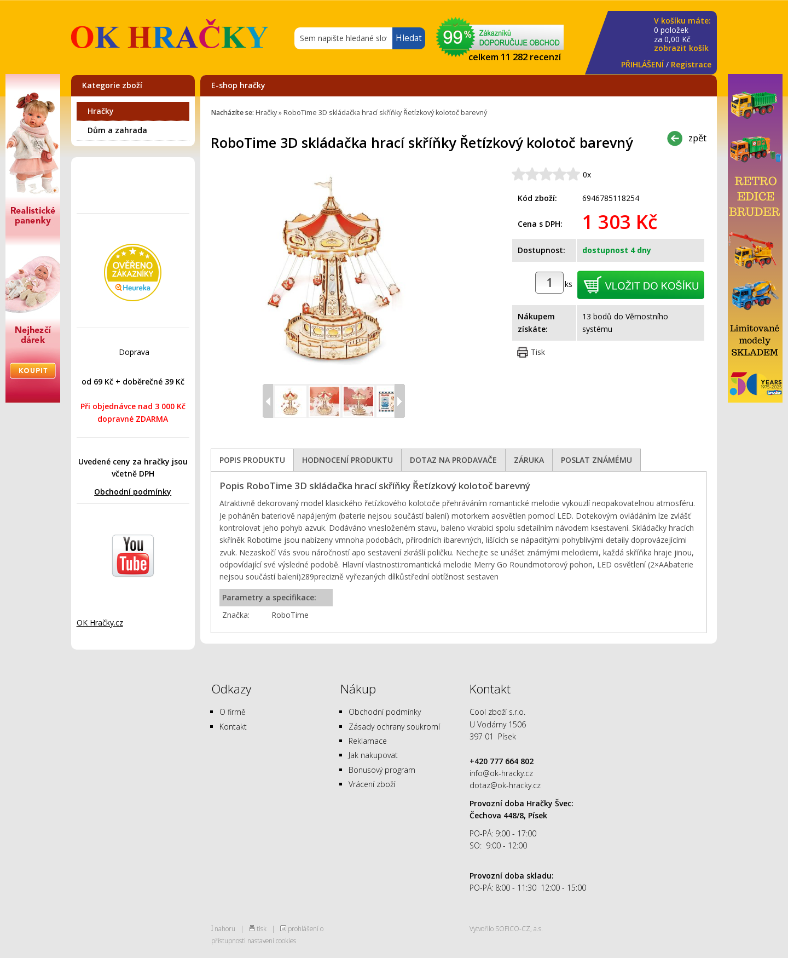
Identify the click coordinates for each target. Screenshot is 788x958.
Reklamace (368, 741)
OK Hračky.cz (100, 622)
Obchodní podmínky (132, 491)
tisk (261, 928)
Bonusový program (382, 770)
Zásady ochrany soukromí (394, 726)
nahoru (225, 928)
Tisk (538, 352)
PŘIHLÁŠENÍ (642, 64)
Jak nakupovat (373, 755)
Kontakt (233, 726)
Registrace (691, 64)
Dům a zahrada (117, 130)
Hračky (101, 111)
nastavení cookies (271, 940)
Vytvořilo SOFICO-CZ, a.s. (506, 928)
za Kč (682, 34)
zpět (697, 137)
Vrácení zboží (372, 784)
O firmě (232, 712)
